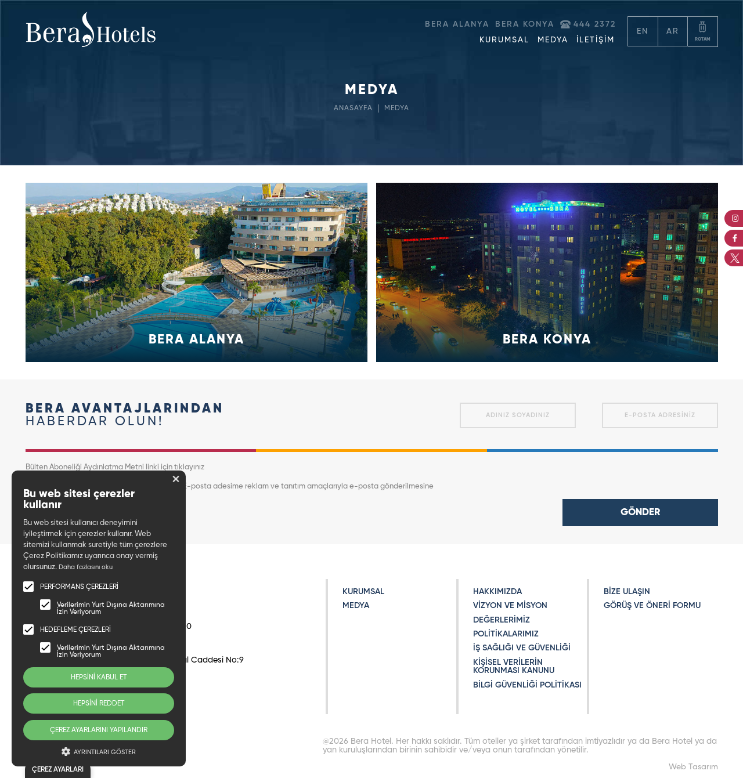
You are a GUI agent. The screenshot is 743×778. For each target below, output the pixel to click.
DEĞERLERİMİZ (501, 620)
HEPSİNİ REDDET (98, 703)
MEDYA (553, 40)
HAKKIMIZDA (497, 592)
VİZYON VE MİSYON (510, 606)
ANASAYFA (352, 108)
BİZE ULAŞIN (627, 592)
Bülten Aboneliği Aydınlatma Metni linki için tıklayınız (115, 467)
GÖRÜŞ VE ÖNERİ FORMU (652, 606)
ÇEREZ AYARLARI (58, 769)
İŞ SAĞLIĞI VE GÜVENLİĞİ (522, 648)
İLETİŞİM (595, 40)
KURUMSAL (504, 40)
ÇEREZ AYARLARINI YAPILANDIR (98, 730)
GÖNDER (640, 513)
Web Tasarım (693, 767)
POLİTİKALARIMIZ (506, 634)
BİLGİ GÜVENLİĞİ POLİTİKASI (527, 685)
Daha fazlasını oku (86, 567)
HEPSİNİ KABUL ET (99, 677)
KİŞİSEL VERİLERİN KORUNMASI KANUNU (513, 666)
